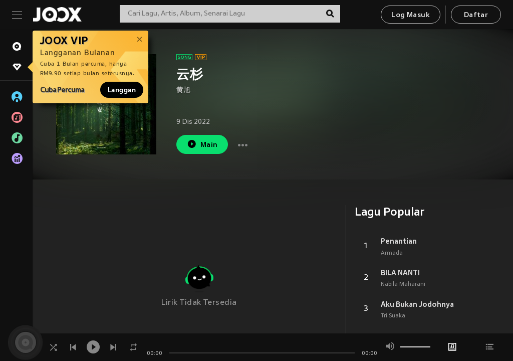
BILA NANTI (400, 273)
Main (202, 144)
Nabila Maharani (403, 284)
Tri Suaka (393, 316)
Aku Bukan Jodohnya (417, 304)
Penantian (399, 241)
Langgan (122, 90)
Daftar (476, 15)
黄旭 (183, 90)
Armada (392, 253)
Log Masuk (410, 15)
